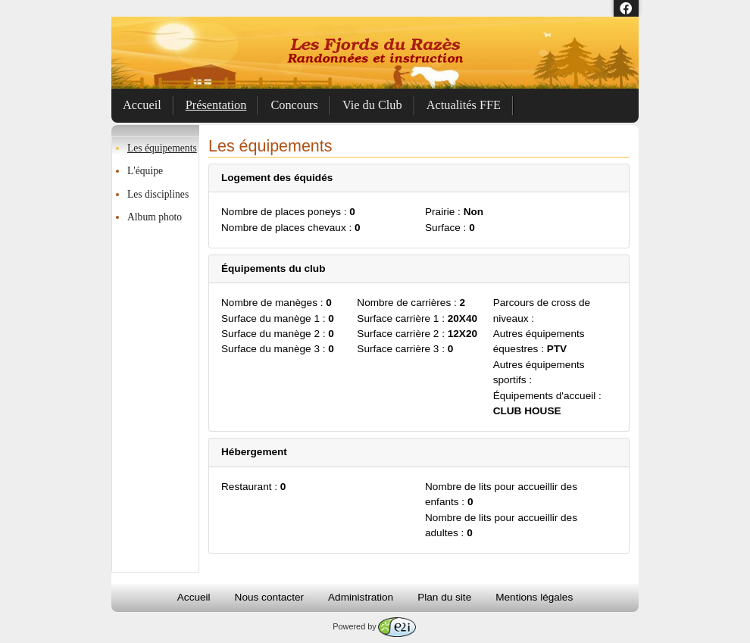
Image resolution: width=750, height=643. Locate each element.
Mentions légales (534, 597)
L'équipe (145, 170)
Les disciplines (158, 194)
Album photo (154, 217)
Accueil (142, 105)
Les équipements (162, 148)
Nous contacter (269, 597)
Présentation (216, 105)
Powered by (374, 626)
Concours (294, 105)
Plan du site (444, 597)
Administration (360, 597)
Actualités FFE (464, 105)
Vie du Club (372, 105)
